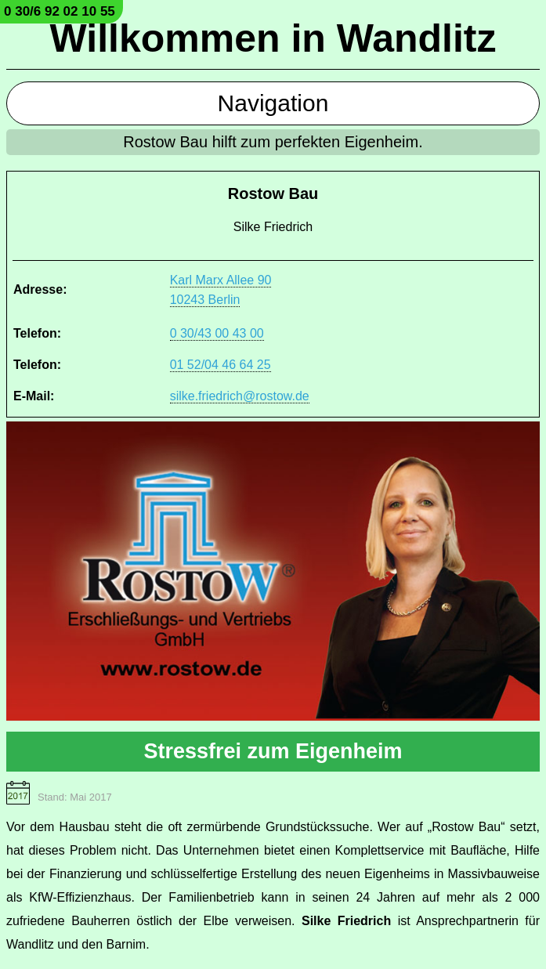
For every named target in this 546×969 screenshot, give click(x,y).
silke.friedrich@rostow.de (239, 396)
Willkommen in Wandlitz (273, 38)
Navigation (273, 103)
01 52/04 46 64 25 (220, 364)
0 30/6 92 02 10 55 (59, 11)
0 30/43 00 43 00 (217, 333)
